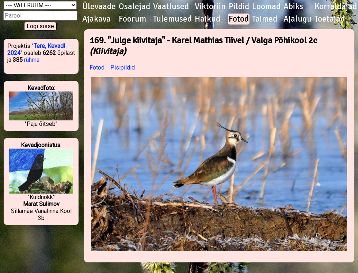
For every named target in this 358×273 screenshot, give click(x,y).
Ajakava (96, 19)
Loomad (266, 6)
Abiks (293, 6)
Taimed (264, 19)
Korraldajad (336, 6)
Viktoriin (210, 6)
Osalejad (134, 6)
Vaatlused (171, 6)
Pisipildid (122, 67)
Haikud (207, 19)
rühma (31, 59)
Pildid (239, 6)
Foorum (132, 19)
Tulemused (172, 19)
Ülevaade (99, 6)
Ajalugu (297, 19)
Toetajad (330, 19)
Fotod (239, 19)
